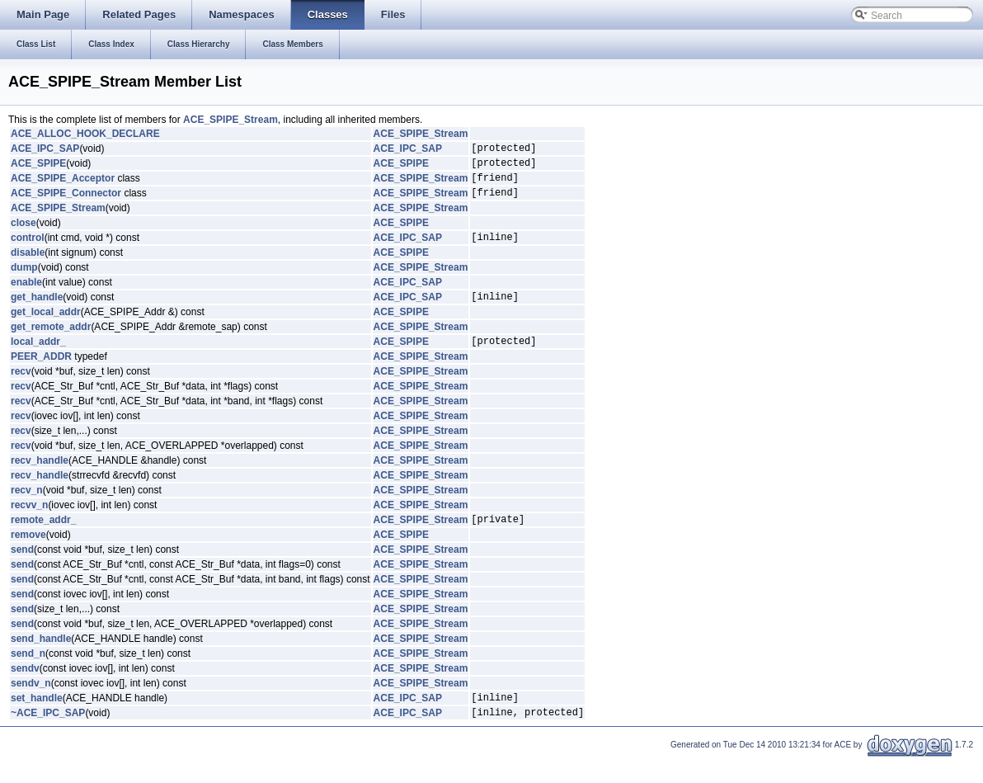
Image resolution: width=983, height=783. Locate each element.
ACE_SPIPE (38, 167)
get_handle (37, 311)
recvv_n (29, 522)
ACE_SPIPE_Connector (66, 202)
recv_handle (39, 477)
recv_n (27, 507)
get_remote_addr (51, 341)
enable (26, 294)
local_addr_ (38, 358)
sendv (25, 688)
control (28, 249)
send (22, 569)
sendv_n (31, 703)
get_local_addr (46, 327)
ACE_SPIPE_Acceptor (63, 185)
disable (28, 265)
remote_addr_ (43, 539)
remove (28, 554)
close (23, 232)
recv (21, 388)
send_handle (41, 658)
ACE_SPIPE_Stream (230, 119)
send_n (28, 673)
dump (24, 279)
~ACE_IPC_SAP (48, 737)
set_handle (37, 719)
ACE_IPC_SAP (45, 150)
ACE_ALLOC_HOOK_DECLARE (85, 133)
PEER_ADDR (41, 374)
